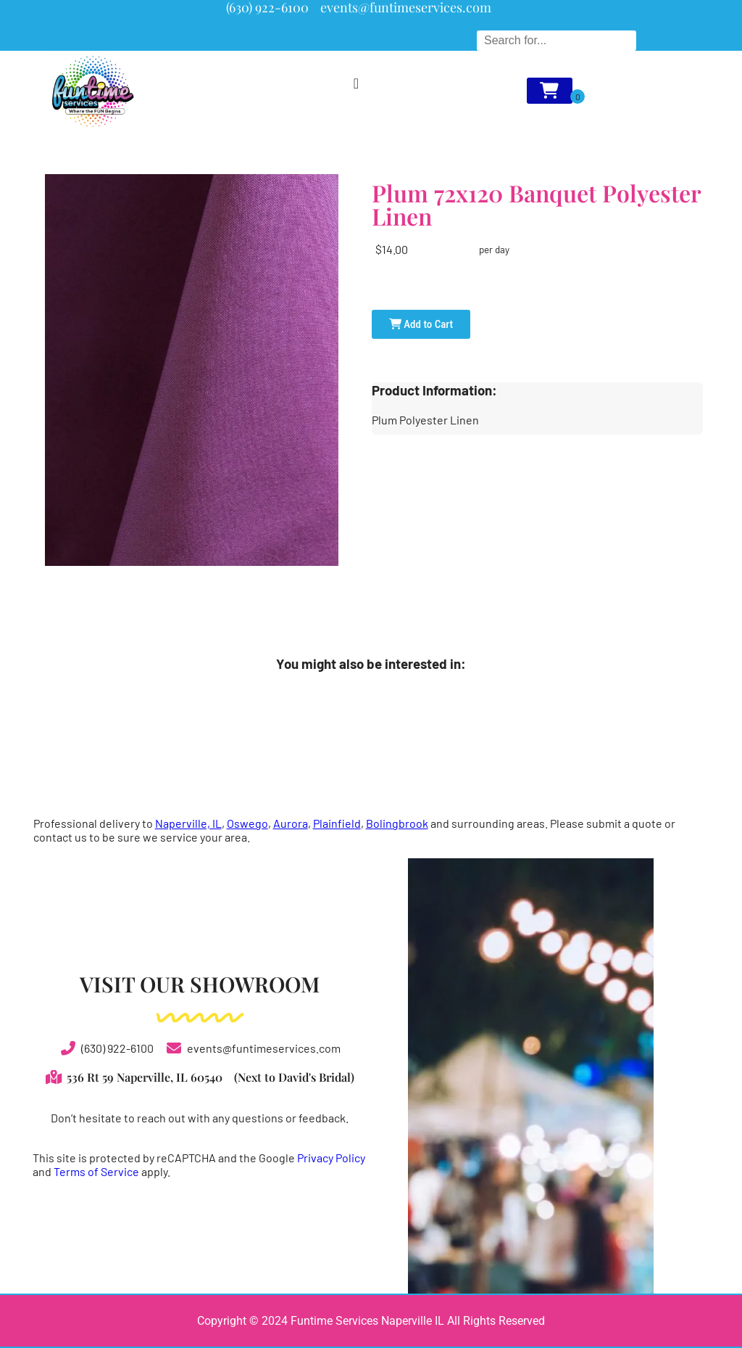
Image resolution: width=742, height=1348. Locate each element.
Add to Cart (421, 324)
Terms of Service (96, 1171)
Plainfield (337, 823)
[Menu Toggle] (356, 83)
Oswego (247, 823)
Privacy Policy (331, 1157)
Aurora (290, 823)
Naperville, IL (188, 823)
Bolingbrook (397, 823)
